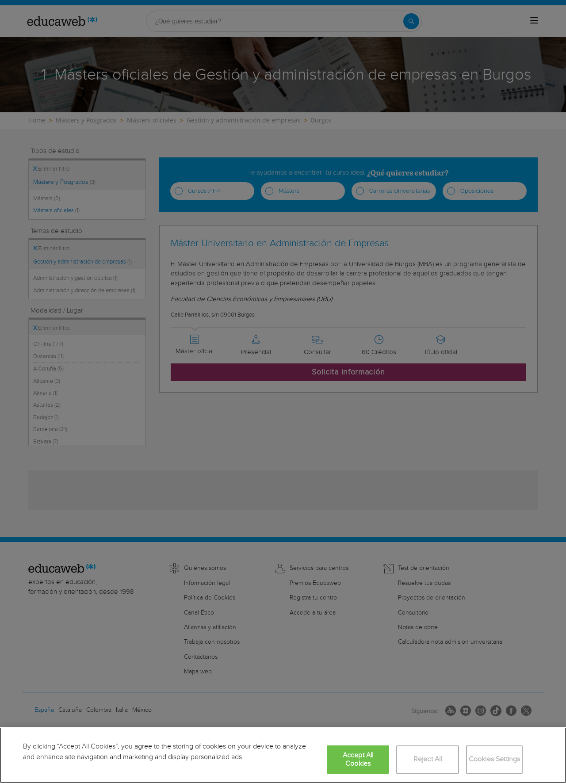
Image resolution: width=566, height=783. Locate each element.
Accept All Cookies (358, 759)
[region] (283, 755)
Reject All (427, 759)
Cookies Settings (494, 759)
